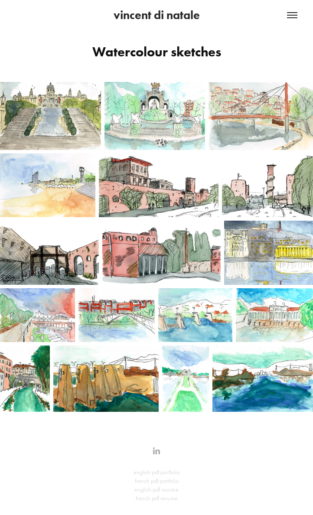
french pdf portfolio (157, 481)
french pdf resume (157, 498)
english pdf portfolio (156, 472)
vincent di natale (157, 15)
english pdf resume (156, 489)
